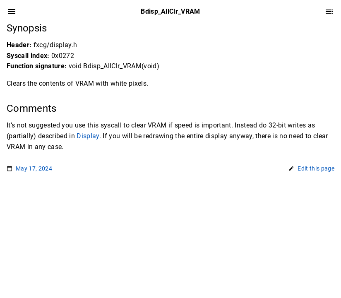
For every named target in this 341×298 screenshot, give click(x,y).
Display (88, 136)
